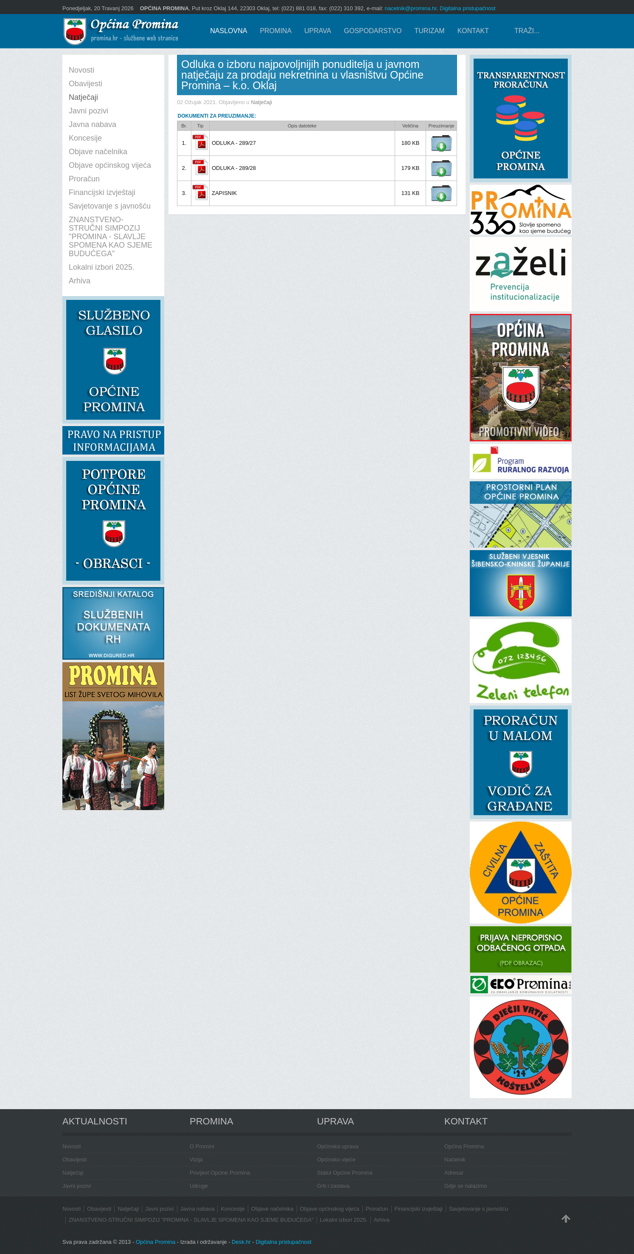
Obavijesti (74, 1159)
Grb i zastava (333, 1186)
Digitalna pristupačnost (468, 8)
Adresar (454, 1172)
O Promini (202, 1146)
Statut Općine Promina (345, 1172)
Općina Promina (464, 1146)
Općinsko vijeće (336, 1159)
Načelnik (455, 1159)
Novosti (71, 1146)
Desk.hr (241, 1242)
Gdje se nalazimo (465, 1186)
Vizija (196, 1159)
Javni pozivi (76, 1186)
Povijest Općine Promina (220, 1172)
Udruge (199, 1186)
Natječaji (261, 102)
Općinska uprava (338, 1146)
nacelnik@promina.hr (411, 8)
